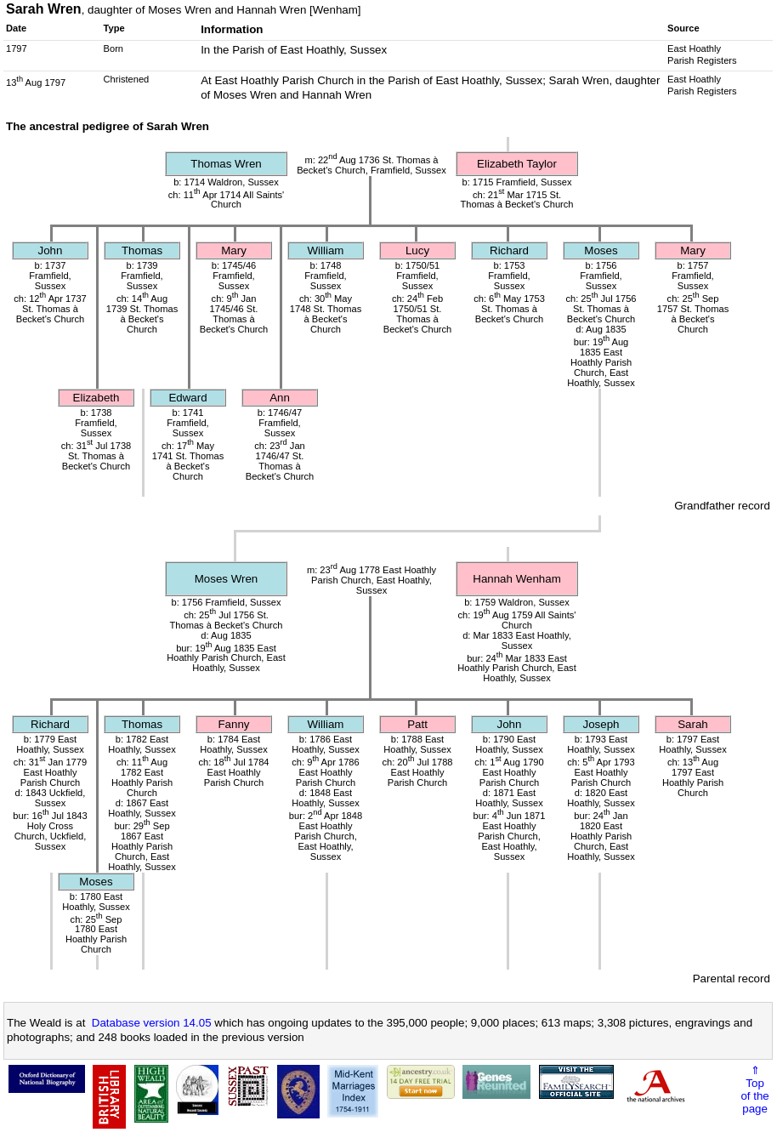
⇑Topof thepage (754, 1089)
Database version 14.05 (152, 1022)
